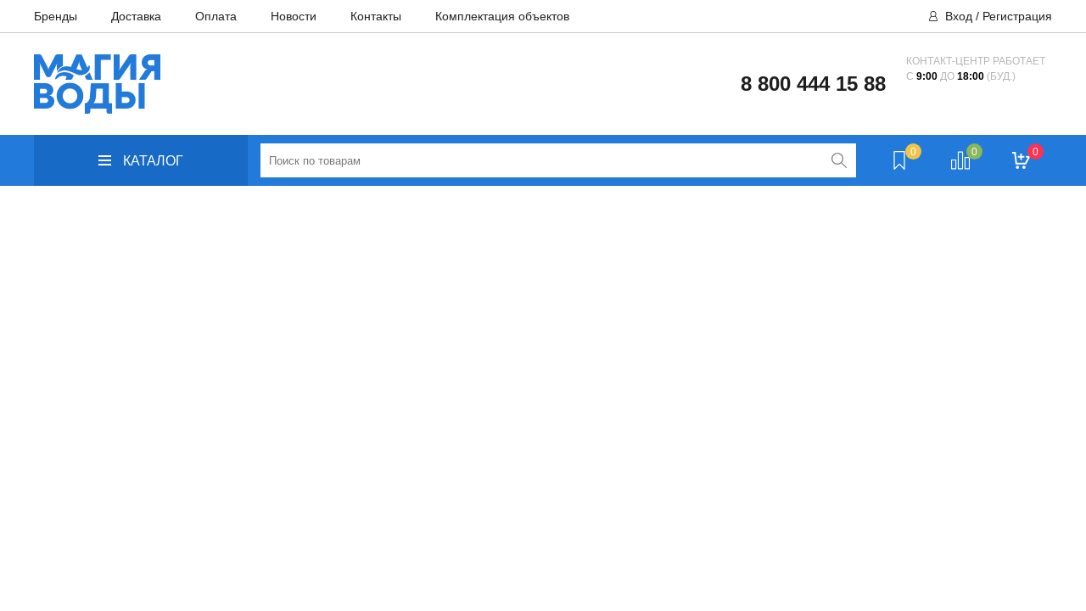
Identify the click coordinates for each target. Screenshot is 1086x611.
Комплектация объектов (502, 16)
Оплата (216, 16)
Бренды (55, 16)
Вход (958, 16)
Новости (293, 16)
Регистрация (1017, 16)
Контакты (375, 16)
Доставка (136, 16)
